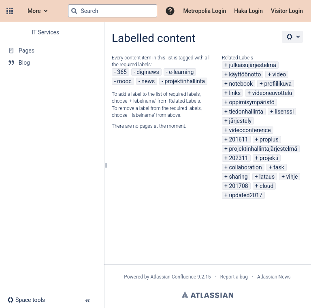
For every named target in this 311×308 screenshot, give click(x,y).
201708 (238, 186)
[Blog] (52, 63)
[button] (9, 11)
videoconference (250, 130)
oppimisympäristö (251, 102)
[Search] (74, 11)
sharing (238, 176)
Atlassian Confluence (173, 277)
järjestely (240, 121)
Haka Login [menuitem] (248, 11)
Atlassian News (274, 277)
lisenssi (284, 111)
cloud (266, 186)
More (34, 11)
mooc (124, 81)
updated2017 (245, 195)
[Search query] (112, 10)
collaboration (245, 167)
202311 (238, 158)
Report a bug (234, 277)
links (235, 93)
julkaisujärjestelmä (252, 65)
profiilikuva (278, 83)
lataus (267, 176)
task (278, 167)
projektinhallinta (185, 81)
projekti (269, 158)
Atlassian (207, 294)
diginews (147, 72)
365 (122, 72)
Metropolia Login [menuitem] (204, 11)
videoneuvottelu (272, 93)
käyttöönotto (245, 74)
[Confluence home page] (19, 10)
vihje (292, 176)
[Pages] (52, 50)
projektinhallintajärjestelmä (263, 149)
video (279, 74)
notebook (241, 83)
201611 (238, 139)
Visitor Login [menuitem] (287, 11)
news (148, 81)
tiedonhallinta (246, 111)
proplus (269, 139)
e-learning (181, 72)
